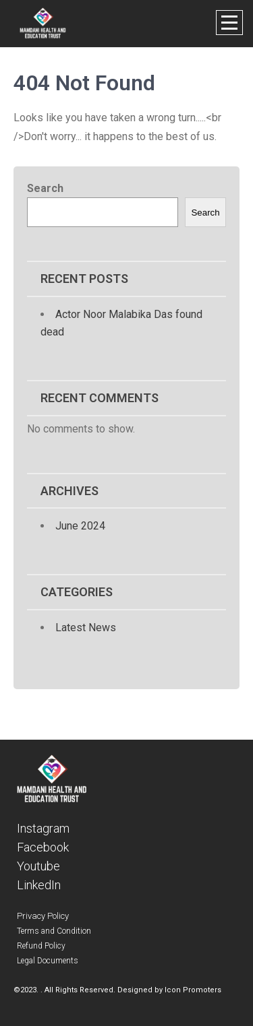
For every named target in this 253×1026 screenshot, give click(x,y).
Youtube (38, 866)
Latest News (85, 627)
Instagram (43, 828)
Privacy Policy (43, 916)
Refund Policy (41, 946)
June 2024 (80, 525)
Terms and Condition (54, 931)
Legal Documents (47, 960)
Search (45, 188)
